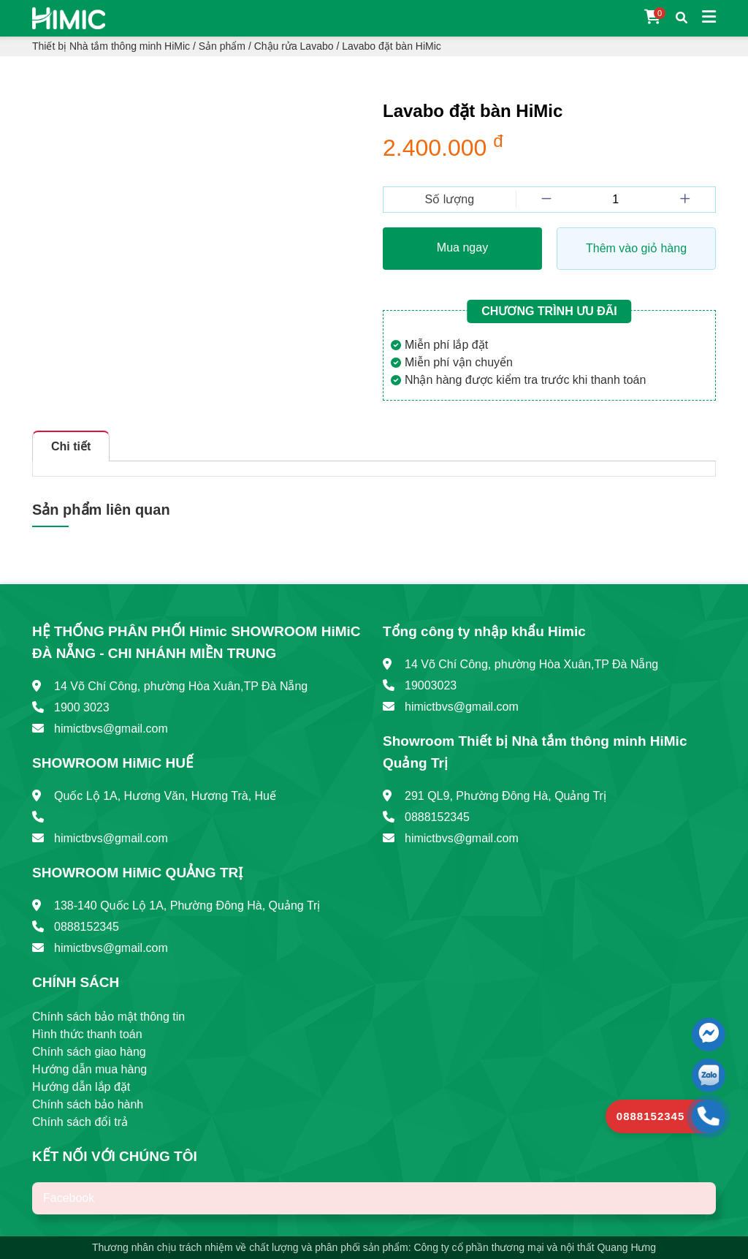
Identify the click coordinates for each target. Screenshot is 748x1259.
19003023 (431, 685)
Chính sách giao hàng (89, 1052)
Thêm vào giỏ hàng (636, 248)
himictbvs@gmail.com (111, 728)
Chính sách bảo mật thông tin (108, 1016)
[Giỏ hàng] (652, 18)
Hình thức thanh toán (87, 1034)
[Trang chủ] (68, 17)
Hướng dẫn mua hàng (89, 1069)
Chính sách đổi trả (80, 1122)
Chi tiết (71, 446)
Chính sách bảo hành (87, 1104)
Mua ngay (462, 247)
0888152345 (86, 926)
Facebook (68, 1198)
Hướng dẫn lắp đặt (81, 1087)
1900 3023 (82, 707)
